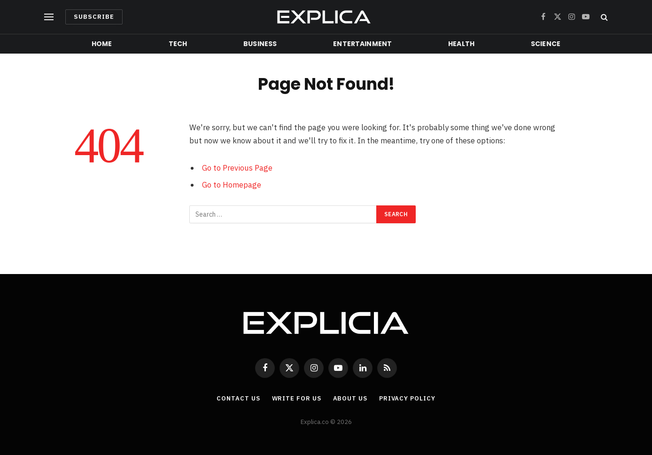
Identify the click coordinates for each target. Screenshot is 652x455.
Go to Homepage (231, 185)
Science (545, 43)
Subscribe (94, 17)
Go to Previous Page (237, 168)
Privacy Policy (407, 398)
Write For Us (296, 398)
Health (461, 43)
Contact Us (238, 398)
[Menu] (49, 17)
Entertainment (362, 43)
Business (260, 43)
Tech (178, 43)
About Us (350, 398)
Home (102, 43)
